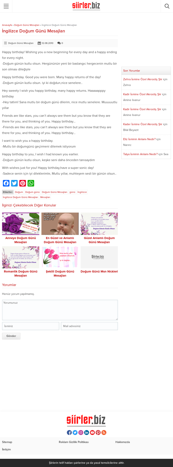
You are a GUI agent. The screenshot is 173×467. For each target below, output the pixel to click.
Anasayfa (7, 25)
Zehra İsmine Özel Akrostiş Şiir (142, 79)
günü (72, 192)
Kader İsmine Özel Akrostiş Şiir (142, 124)
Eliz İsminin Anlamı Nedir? (139, 139)
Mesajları (45, 197)
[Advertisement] (60, 375)
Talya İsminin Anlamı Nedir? (140, 154)
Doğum (19, 192)
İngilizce (82, 192)
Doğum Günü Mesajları (26, 25)
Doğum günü (32, 192)
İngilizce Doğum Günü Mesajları (20, 197)
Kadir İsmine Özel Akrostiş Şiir (142, 94)
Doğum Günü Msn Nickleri (99, 271)
